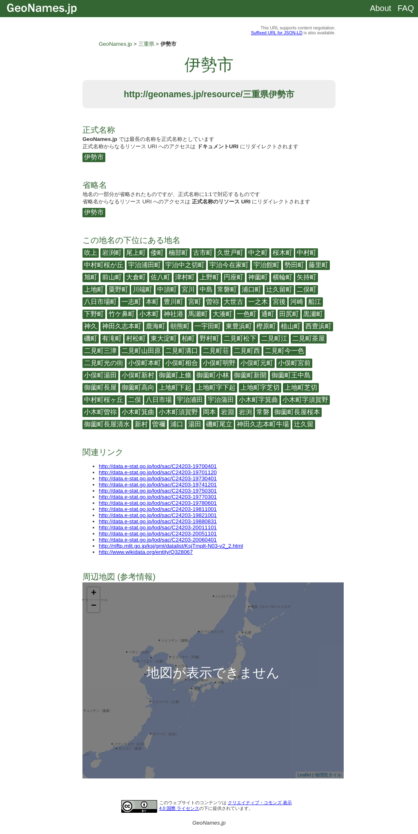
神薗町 (258, 277)
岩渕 (245, 411)
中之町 (258, 252)
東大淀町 (164, 338)
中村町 (306, 252)
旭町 (90, 277)
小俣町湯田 (100, 375)
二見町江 (274, 338)
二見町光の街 (103, 362)
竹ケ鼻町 (122, 313)
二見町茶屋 (308, 338)
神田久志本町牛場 (263, 424)
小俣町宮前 (294, 362)
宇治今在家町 (229, 264)
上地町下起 (175, 387)
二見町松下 (240, 338)
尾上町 (136, 252)
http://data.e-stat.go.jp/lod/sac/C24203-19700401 (158, 466)
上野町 (209, 277)
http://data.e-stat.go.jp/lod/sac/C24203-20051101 (158, 534)
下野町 (94, 313)
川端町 (142, 289)
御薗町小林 (212, 375)
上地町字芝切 (260, 387)
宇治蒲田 (221, 399)
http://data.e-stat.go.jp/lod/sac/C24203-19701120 (158, 472)
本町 (152, 301)
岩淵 (227, 411)
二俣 (134, 399)
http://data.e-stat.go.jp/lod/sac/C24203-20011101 (158, 527)
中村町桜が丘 (103, 264)
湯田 (194, 424)
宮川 (188, 289)
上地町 (94, 289)
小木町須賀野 (178, 411)
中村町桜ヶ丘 (103, 399)
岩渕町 (112, 252)
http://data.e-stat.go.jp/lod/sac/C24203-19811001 (158, 509)
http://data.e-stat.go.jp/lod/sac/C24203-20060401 (158, 540)
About (380, 8)
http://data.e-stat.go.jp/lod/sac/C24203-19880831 (158, 521)
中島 (206, 289)
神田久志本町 (121, 326)
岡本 (209, 411)
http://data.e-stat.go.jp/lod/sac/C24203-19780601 (158, 503)
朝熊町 (180, 326)
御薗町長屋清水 (107, 424)
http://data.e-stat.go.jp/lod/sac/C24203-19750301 (158, 491)
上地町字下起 (216, 387)
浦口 (176, 424)
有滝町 (112, 338)
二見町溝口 (181, 350)
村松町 (136, 338)
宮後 (279, 301)
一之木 (258, 301)
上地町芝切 (301, 387)
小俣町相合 (181, 362)
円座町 (233, 277)
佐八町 (160, 277)
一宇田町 (208, 326)
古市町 (203, 252)
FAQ (406, 8)
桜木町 (282, 252)
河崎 (296, 301)
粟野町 (118, 289)
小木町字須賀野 (305, 399)
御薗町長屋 (100, 387)
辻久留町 (279, 289)
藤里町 (318, 264)
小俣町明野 (219, 362)
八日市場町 (100, 301)
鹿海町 (155, 326)
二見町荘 (216, 350)
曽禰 (158, 424)
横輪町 (282, 277)
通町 (267, 313)
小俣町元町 (256, 362)
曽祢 (212, 301)
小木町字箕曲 (258, 399)
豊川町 (173, 301)
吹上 (90, 252)
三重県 (146, 44)
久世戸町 (230, 252)
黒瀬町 (313, 313)
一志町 (131, 301)
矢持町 (306, 277)
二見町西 (247, 350)
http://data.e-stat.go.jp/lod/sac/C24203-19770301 (158, 497)
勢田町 (294, 264)
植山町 (290, 326)
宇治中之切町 (185, 264)
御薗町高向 (138, 387)
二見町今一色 (284, 350)
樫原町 (266, 326)
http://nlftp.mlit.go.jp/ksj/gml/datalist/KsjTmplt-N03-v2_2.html (171, 546)
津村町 (185, 277)
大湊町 (222, 313)
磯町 (90, 338)
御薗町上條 (175, 375)
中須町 (167, 289)
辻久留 (304, 424)
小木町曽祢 (100, 411)
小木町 (149, 313)
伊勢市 (94, 157)
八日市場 (159, 399)
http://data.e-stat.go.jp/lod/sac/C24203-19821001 (158, 515)
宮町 (194, 301)
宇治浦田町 (144, 264)
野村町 (209, 338)
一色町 (246, 313)
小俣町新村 (138, 375)
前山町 (112, 277)
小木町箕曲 (138, 411)
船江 (314, 301)
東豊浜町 (239, 326)
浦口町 (251, 289)
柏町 (188, 338)
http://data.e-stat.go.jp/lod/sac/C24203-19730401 (158, 478)
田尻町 (289, 313)
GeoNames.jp (115, 44)
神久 (90, 326)
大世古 (233, 301)
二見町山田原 (141, 350)
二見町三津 (100, 350)
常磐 (262, 411)
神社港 (173, 313)
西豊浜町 (318, 326)
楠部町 (178, 252)
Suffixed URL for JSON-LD (276, 32)
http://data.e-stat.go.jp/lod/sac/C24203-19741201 (158, 485)
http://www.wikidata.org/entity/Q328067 (146, 552)
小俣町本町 (144, 362)
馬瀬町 (198, 313)
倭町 (157, 252)
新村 (141, 424)
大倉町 (136, 277)
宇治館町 (266, 264)
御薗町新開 (250, 375)
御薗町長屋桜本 (297, 411)
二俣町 (306, 289)
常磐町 (227, 289)
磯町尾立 (219, 424)
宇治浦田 (190, 399)
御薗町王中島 (291, 375)
